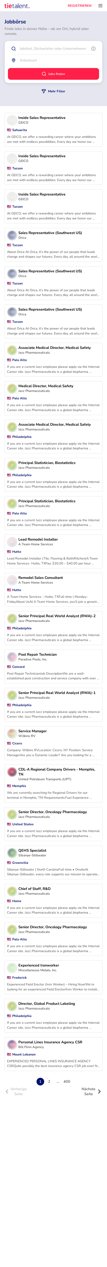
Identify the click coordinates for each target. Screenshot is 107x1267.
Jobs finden (53, 74)
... (58, 1081)
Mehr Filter (53, 91)
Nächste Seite (91, 1091)
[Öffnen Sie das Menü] (100, 6)
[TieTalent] (17, 5)
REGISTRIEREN (80, 5)
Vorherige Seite (16, 1091)
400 (66, 1081)
